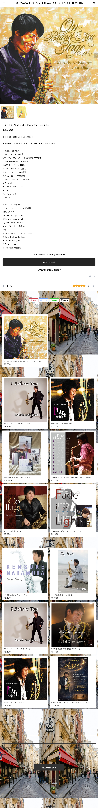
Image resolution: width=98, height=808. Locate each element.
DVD (4, 755)
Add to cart (49, 262)
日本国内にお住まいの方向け (49, 270)
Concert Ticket (9, 724)
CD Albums (7, 732)
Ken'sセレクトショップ (11, 747)
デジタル (5, 739)
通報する (92, 276)
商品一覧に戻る (49, 767)
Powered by (49, 783)
